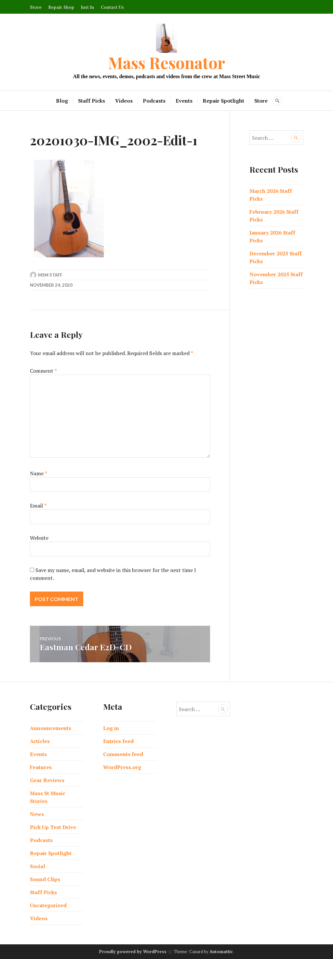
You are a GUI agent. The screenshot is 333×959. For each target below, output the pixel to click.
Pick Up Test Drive (53, 827)
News (37, 814)
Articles (40, 741)
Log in (111, 728)
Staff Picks (91, 100)
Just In (87, 7)
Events (184, 100)
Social (37, 866)
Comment (43, 370)
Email (38, 505)
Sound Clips (45, 879)
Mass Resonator (166, 62)
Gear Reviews (47, 780)
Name (38, 473)
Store (36, 7)
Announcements (50, 728)
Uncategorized (48, 905)
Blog (62, 100)
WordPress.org (122, 767)
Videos (124, 100)
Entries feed (118, 741)
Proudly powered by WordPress (132, 951)
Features (41, 767)
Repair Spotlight (223, 100)
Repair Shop (61, 7)
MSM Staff (50, 275)
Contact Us (112, 7)
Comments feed (123, 754)
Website (39, 537)
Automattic (221, 951)
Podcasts (154, 100)
